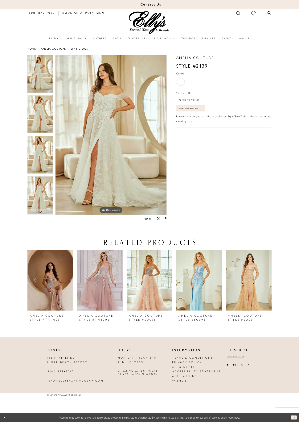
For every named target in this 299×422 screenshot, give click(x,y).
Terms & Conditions (192, 357)
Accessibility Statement (196, 371)
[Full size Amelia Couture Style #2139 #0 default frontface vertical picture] (110, 135)
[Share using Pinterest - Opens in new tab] (166, 218)
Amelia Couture (53, 48)
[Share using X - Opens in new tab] (158, 218)
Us (151, 4)
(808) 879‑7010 (60, 371)
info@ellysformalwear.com (75, 380)
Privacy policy (187, 362)
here (236, 417)
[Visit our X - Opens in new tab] (241, 366)
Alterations (184, 376)
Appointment (185, 367)
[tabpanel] (40, 75)
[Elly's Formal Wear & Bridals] (149, 22)
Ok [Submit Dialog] (293, 417)
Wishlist (180, 380)
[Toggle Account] (269, 13)
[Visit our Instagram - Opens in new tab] (234, 366)
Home (31, 48)
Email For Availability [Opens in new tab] (196, 114)
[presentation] (50, 280)
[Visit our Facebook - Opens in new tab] (227, 366)
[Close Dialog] (5, 417)
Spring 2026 (79, 48)
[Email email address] (239, 357)
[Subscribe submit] (250, 357)
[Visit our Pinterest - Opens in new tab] (249, 366)
